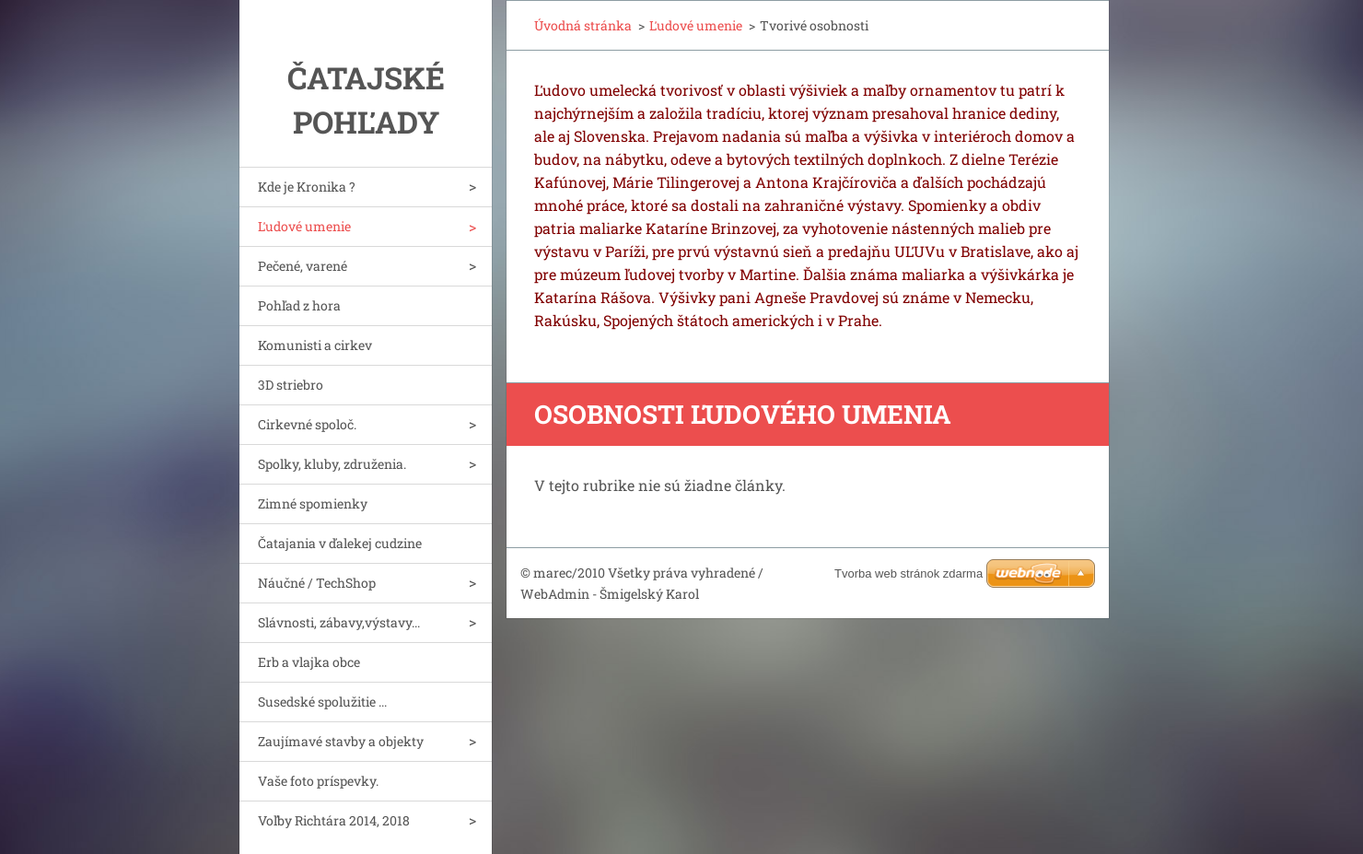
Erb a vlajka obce (309, 662)
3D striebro (290, 384)
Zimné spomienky (312, 503)
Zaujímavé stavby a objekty (341, 741)
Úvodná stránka (583, 25)
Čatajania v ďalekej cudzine (340, 543)
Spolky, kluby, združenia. (332, 464)
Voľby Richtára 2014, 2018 (334, 820)
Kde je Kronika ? (306, 186)
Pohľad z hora (299, 305)
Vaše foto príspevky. (318, 781)
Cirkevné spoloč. (307, 424)
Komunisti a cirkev (315, 345)
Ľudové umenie (304, 226)
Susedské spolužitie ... (322, 701)
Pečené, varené (302, 266)
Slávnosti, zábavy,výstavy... (339, 622)
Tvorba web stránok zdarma (908, 573)
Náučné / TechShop (317, 582)
